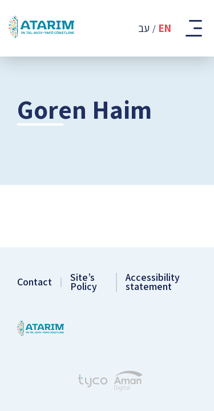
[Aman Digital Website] (128, 382)
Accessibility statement (153, 282)
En (165, 28)
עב (144, 28)
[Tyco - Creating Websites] (92, 382)
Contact (34, 282)
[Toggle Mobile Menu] (192, 28)
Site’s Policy (83, 282)
